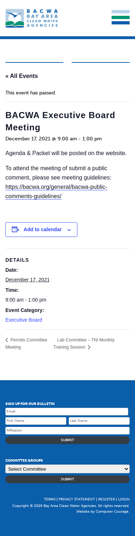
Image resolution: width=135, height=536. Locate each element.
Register (106, 499)
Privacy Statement (77, 499)
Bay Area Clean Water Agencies (32, 18)
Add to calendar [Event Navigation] (43, 229)
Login (124, 499)
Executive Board (23, 320)
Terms (49, 499)
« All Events (21, 76)
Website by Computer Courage (102, 511)
